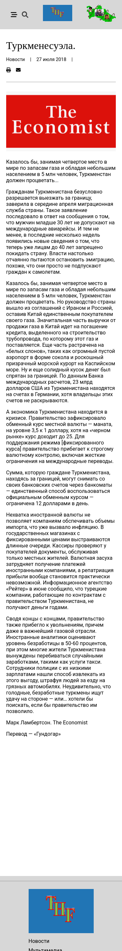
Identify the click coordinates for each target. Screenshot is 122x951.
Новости (39, 941)
